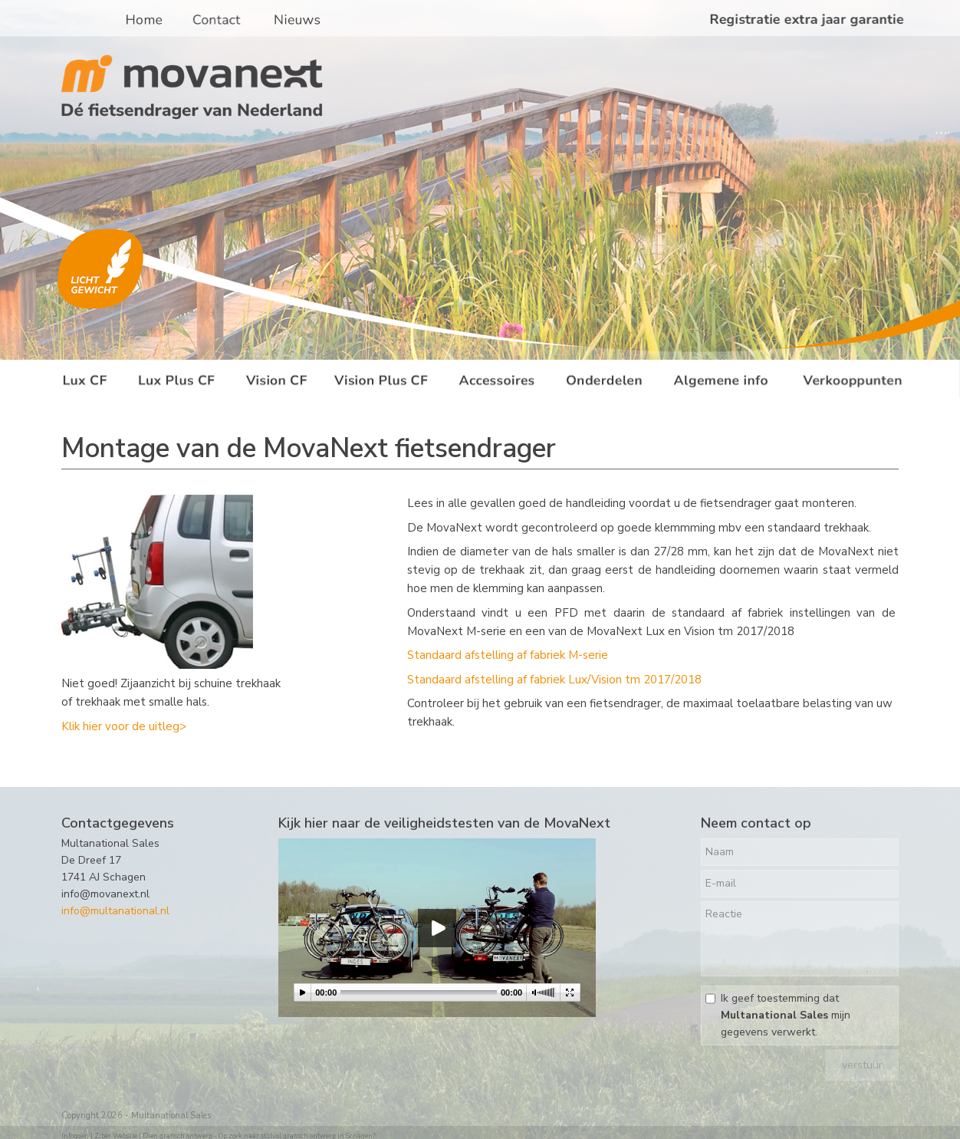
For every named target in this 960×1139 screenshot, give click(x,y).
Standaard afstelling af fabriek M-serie (507, 655)
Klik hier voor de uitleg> (123, 726)
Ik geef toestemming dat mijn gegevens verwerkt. (785, 1015)
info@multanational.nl (115, 911)
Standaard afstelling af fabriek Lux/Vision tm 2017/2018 (554, 679)
